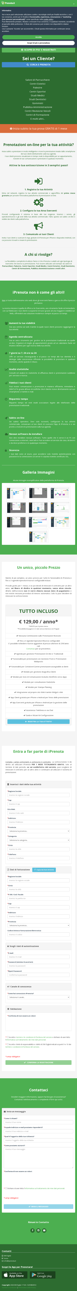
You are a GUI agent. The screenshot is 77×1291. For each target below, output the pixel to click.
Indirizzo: (11, 818)
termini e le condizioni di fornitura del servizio (34, 1037)
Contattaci (30, 648)
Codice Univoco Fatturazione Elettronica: (24, 930)
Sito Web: (11, 809)
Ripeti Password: (14, 971)
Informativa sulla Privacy (27, 1287)
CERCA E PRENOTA (38, 64)
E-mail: (10, 953)
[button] (74, 4)
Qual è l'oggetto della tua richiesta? (19, 1136)
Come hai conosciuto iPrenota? (20, 993)
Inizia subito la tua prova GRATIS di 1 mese (38, 128)
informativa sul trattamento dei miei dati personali (26, 1040)
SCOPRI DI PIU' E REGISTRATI (38, 49)
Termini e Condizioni (9, 1287)
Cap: (9, 800)
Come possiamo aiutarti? (14, 1145)
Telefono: (11, 854)
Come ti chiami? (10, 1118)
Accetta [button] (38, 37)
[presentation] (25, 1022)
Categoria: (12, 836)
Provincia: (11, 827)
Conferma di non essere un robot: (21, 1016)
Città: (10, 845)
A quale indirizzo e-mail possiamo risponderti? (23, 1127)
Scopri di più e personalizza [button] (38, 43)
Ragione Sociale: (14, 791)
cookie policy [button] (48, 19)
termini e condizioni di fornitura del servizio (22, 1047)
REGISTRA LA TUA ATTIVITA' (38, 721)
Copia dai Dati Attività (44, 870)
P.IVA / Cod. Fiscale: (15, 894)
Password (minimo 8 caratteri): (20, 962)
